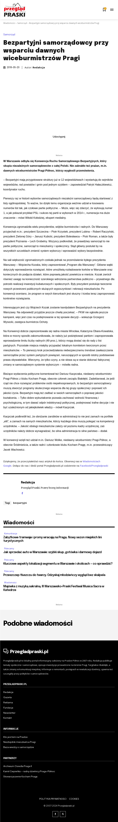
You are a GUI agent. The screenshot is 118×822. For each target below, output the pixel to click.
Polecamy (9, 548)
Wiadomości (9, 23)
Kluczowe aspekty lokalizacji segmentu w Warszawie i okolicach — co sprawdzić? (58, 563)
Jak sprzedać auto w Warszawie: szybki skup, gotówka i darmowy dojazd (52, 552)
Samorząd (22, 23)
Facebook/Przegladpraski (94, 465)
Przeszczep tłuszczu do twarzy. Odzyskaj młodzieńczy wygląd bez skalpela (54, 575)
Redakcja (39, 67)
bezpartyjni (20, 502)
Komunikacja (10, 533)
